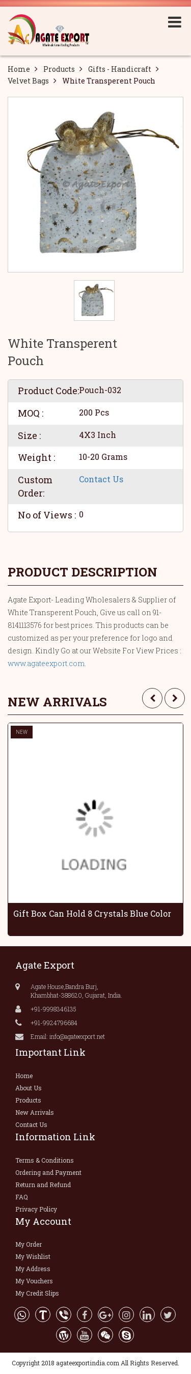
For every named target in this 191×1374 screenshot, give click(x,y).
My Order (28, 1244)
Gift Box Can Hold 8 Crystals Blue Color (92, 913)
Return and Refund (43, 1184)
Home (19, 69)
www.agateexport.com (46, 663)
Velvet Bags (28, 81)
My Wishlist (32, 1256)
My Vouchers (34, 1281)
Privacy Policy (36, 1209)
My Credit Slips (37, 1293)
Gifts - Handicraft (119, 69)
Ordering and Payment (48, 1172)
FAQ (21, 1197)
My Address (32, 1269)
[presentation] (152, 698)
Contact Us (101, 479)
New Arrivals (34, 1112)
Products (59, 69)
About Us (28, 1088)
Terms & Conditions (44, 1160)
